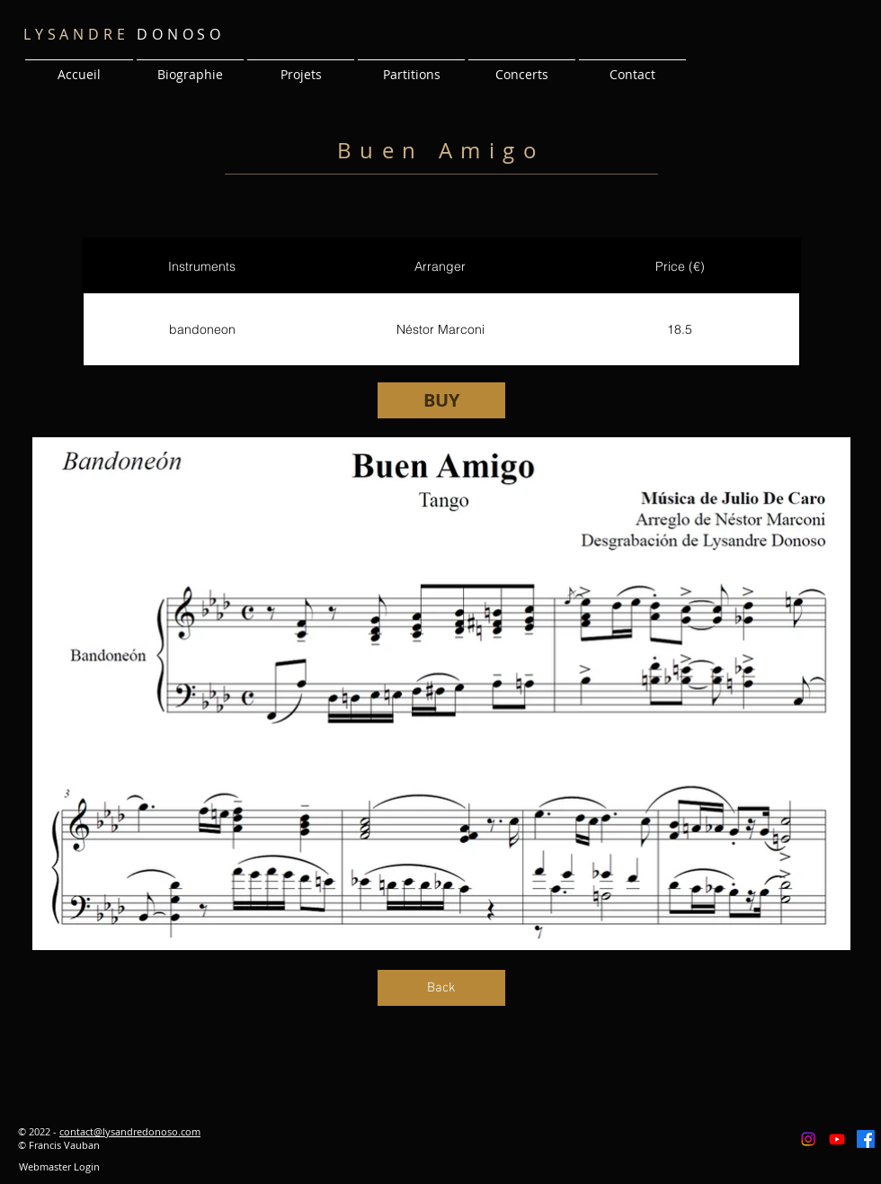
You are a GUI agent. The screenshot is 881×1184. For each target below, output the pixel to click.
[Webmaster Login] (59, 1167)
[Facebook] (866, 1139)
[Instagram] (808, 1139)
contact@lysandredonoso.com (129, 1131)
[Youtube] (837, 1139)
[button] (300, 66)
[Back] (441, 988)
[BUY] (441, 400)
